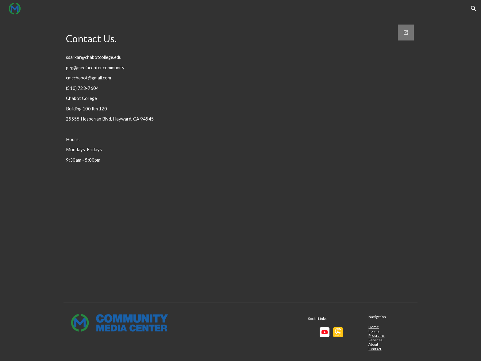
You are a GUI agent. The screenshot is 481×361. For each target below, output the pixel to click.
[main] (134, 37)
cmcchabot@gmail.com (88, 77)
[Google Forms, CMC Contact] (316, 158)
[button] (473, 8)
